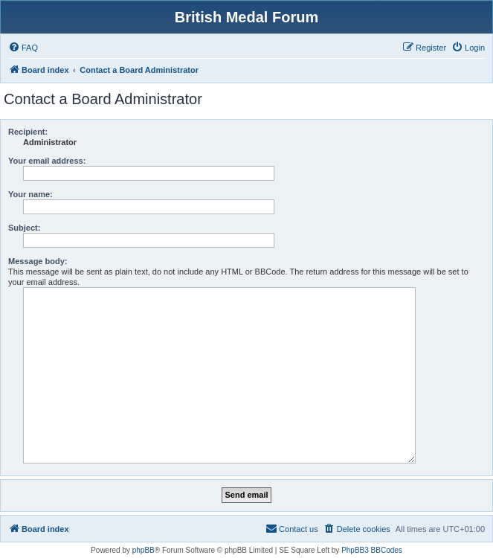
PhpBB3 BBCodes (371, 550)
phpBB (143, 550)
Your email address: (47, 160)
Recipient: (28, 131)
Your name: (30, 194)
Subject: (24, 227)
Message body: (37, 261)
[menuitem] (23, 48)
